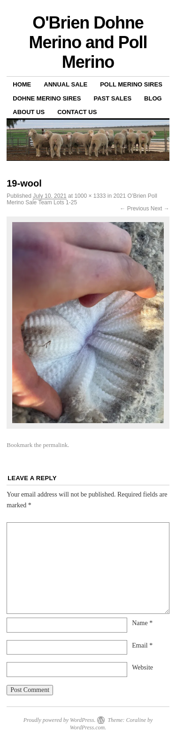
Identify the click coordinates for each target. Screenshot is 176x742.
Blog (153, 98)
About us (29, 111)
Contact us (77, 111)
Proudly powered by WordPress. (59, 720)
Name (142, 623)
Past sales (112, 98)
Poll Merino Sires (131, 84)
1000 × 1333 (90, 196)
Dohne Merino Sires (47, 98)
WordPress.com (87, 727)
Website (142, 667)
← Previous (134, 208)
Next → (160, 208)
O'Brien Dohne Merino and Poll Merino (88, 42)
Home (22, 84)
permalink (55, 444)
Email (142, 645)
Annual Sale (65, 84)
